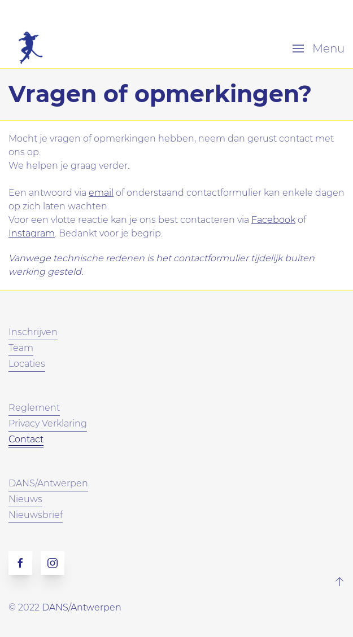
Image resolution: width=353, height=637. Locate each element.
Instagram (31, 233)
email (101, 192)
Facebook (273, 219)
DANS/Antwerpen (81, 607)
